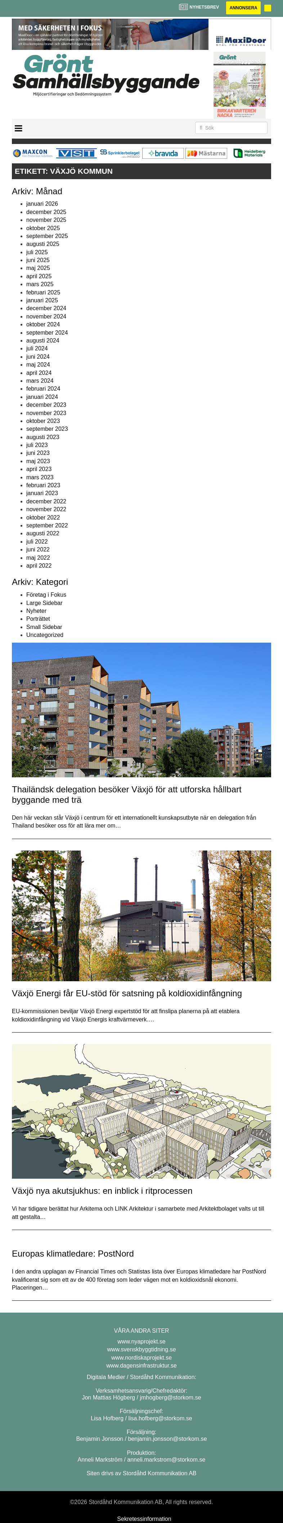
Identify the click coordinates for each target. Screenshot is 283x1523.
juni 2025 (38, 260)
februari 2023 (43, 485)
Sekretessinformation (144, 1519)
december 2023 (46, 405)
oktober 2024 (43, 324)
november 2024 (46, 316)
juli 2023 (37, 445)
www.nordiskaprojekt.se (141, 1358)
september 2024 (47, 333)
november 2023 (46, 413)
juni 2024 (38, 357)
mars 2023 (40, 477)
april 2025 (38, 276)
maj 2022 (38, 558)
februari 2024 (43, 389)
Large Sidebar (44, 603)
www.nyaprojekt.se (141, 1341)
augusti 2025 (42, 244)
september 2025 (47, 236)
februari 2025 (43, 292)
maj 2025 (38, 268)
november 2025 (46, 220)
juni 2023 (38, 453)
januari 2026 (42, 204)
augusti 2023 (42, 437)
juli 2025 (37, 252)
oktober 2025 (43, 228)
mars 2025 (40, 284)
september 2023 (47, 429)
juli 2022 (37, 542)
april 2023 (38, 469)
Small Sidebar (44, 627)
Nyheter (36, 611)
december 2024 (46, 308)
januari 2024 (42, 397)
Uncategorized (44, 635)
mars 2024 (40, 381)
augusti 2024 (42, 340)
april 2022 (38, 566)
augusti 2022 (42, 533)
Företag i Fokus (46, 595)
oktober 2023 (43, 421)
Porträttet (38, 619)
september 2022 (47, 525)
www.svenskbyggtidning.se (141, 1349)
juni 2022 (38, 549)
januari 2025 (42, 300)
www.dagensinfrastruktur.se (141, 1366)
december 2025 (46, 212)
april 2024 (38, 373)
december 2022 (46, 501)
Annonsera (243, 7)
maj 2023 (38, 461)
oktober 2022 (43, 517)
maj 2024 (38, 365)
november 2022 (46, 509)
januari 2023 (42, 493)
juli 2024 (37, 348)
